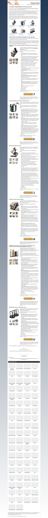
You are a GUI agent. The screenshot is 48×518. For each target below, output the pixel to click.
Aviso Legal (24, 516)
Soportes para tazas (30, 344)
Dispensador (35, 3)
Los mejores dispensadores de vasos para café (20, 6)
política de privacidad (21, 516)
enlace (36, 345)
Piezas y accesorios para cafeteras (26, 197)
